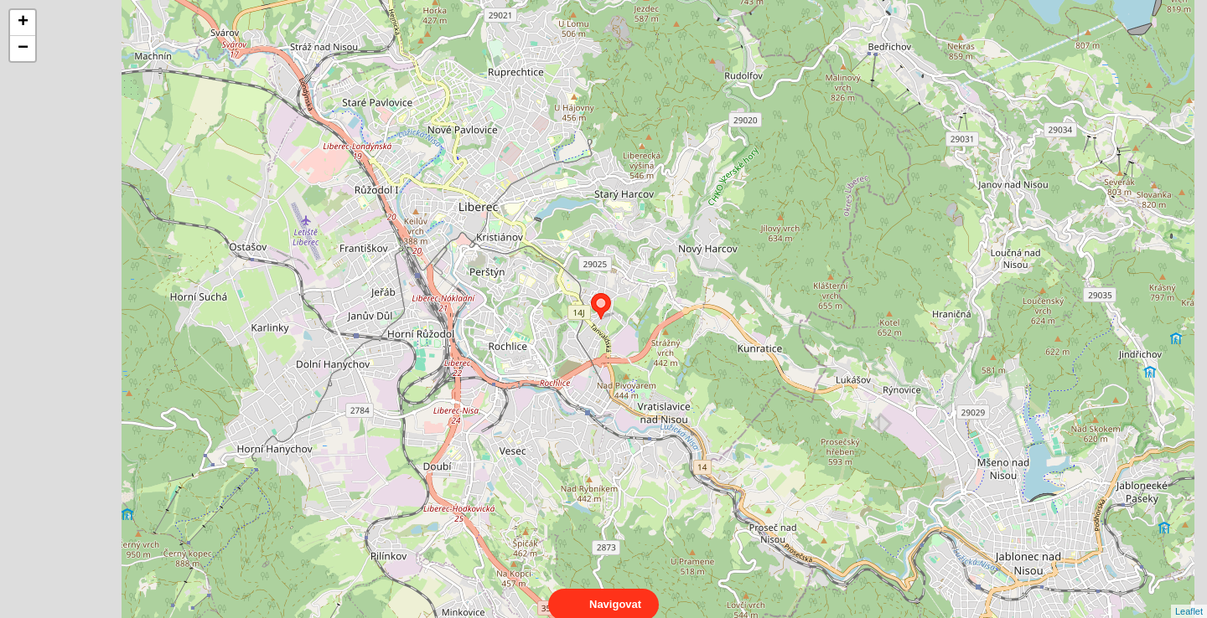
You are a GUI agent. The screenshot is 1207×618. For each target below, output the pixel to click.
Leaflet (1189, 596)
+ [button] (23, 22)
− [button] (23, 48)
